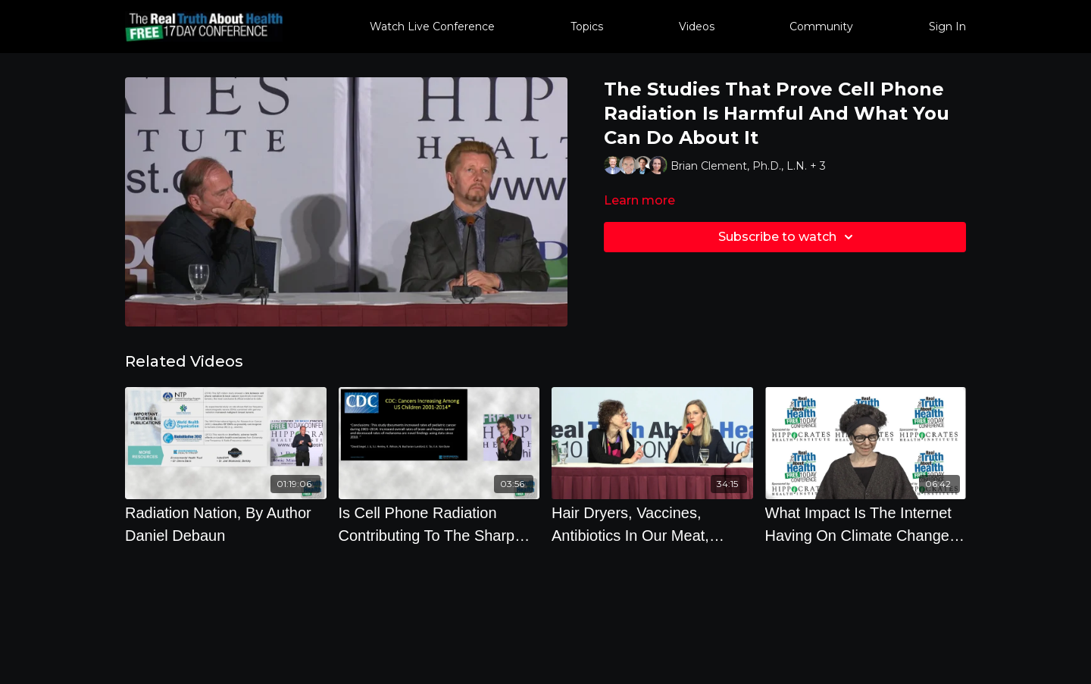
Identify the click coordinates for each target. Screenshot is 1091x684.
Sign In (947, 26)
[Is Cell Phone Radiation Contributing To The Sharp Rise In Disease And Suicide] (439, 524)
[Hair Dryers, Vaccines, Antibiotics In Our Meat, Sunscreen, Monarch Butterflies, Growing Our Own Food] (652, 524)
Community (821, 26)
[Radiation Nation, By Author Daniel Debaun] (226, 524)
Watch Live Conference (432, 26)
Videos (696, 26)
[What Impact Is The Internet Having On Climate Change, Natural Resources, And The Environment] (866, 524)
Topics (587, 26)
